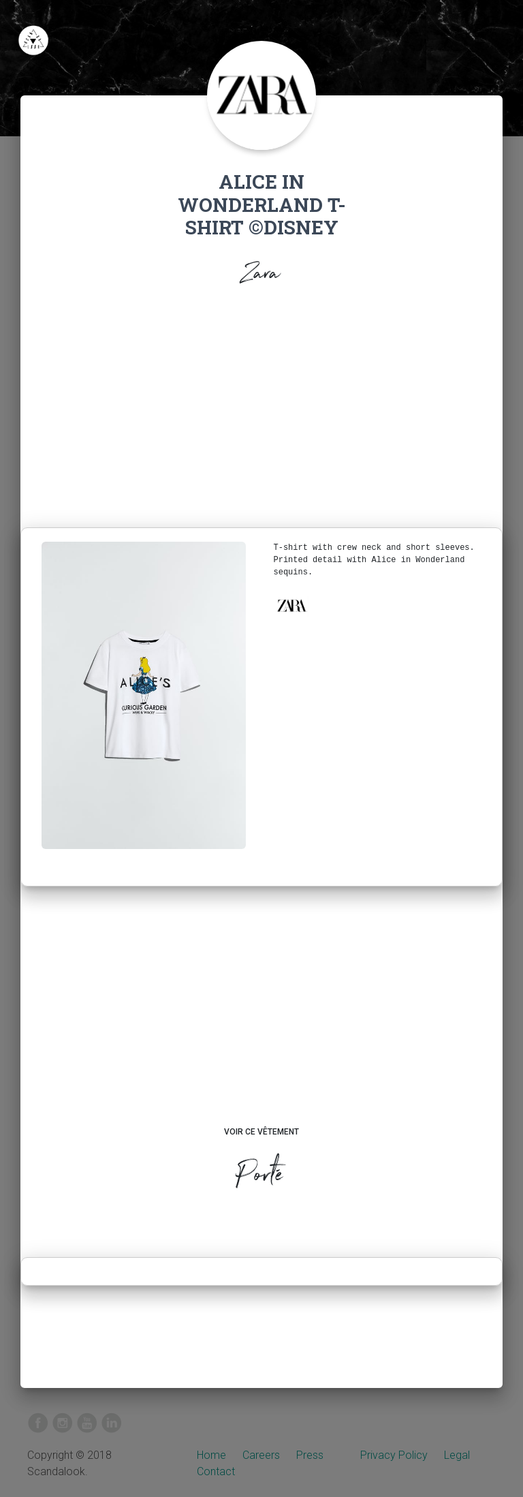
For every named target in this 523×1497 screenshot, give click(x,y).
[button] (291, 606)
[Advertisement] (261, 410)
